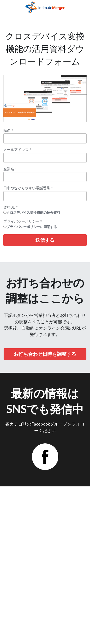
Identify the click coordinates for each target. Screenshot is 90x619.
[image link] (45, 7)
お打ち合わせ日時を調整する (45, 354)
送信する (44, 240)
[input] (45, 138)
